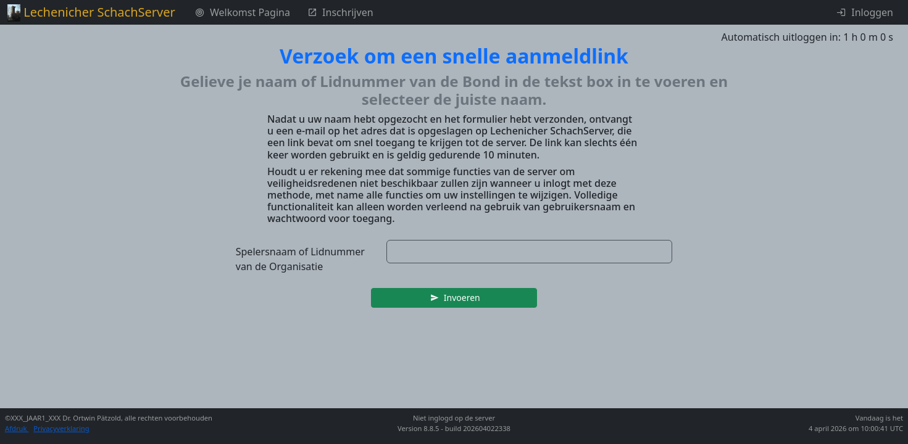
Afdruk (16, 428)
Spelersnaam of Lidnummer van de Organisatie (300, 259)
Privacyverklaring (61, 428)
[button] (454, 298)
